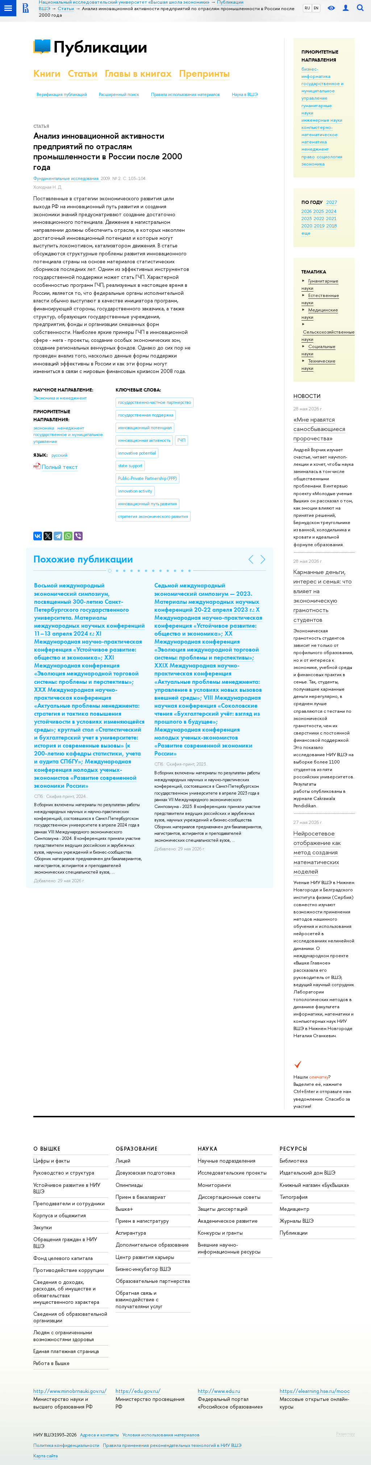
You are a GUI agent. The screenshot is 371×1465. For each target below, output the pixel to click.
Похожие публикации (83, 559)
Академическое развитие (228, 1220)
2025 (318, 211)
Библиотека (294, 1160)
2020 (306, 225)
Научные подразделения (226, 1160)
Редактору (345, 1433)
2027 (331, 202)
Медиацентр (294, 1208)
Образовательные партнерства (153, 1280)
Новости (307, 396)
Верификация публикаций (62, 94)
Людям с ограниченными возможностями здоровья (63, 1335)
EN (316, 8)
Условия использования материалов (161, 1435)
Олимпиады (129, 1184)
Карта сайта (45, 1456)
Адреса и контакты (99, 1435)
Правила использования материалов (185, 94)
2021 (331, 218)
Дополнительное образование (152, 1244)
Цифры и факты (51, 1160)
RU (307, 8)
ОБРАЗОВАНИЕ (137, 1148)
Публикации (100, 46)
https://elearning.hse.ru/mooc (315, 1390)
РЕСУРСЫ (293, 1148)
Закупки (42, 1227)
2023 (306, 218)
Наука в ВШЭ (245, 94)
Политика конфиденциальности (66, 1445)
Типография (294, 1196)
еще (305, 233)
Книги (47, 73)
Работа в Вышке (51, 1363)
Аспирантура (131, 1232)
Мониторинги (214, 1184)
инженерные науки (321, 120)
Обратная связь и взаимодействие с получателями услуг (139, 1299)
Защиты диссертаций (222, 1208)
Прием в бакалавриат (141, 1196)
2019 (319, 225)
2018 (331, 225)
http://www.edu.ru (219, 1390)
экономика (313, 163)
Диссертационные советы (229, 1196)
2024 (331, 211)
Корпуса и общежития (59, 1215)
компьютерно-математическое (319, 131)
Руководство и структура (63, 1172)
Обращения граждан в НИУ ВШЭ (65, 1242)
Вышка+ (124, 1208)
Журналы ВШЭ (297, 1220)
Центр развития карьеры (145, 1256)
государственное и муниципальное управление (322, 90)
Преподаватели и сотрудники (69, 1203)
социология (329, 156)
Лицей (123, 1160)
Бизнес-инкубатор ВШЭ (143, 1268)
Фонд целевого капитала (63, 1258)
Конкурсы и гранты (220, 1232)
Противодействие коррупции (68, 1270)
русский (59, 455)
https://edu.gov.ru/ (138, 1390)
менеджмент (315, 149)
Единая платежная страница (66, 1351)
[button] (109, 570)
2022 (319, 218)
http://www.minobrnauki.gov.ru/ (70, 1390)
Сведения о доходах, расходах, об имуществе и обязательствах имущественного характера (66, 1291)
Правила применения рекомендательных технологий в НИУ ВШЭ (172, 1445)
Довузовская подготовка (145, 1172)
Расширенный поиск (119, 94)
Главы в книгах (138, 73)
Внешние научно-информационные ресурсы (229, 1248)
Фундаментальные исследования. (67, 178)
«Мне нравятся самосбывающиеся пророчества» (319, 429)
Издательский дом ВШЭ (307, 1172)
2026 (306, 211)
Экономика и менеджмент (60, 398)
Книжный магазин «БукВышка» (314, 1184)
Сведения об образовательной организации (70, 1317)
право (308, 156)
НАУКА (208, 1148)
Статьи (82, 73)
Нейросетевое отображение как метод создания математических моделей (317, 852)
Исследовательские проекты (232, 1172)
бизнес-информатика (315, 72)
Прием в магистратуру (142, 1220)
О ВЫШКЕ (47, 1148)
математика (314, 141)
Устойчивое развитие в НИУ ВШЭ (66, 1188)
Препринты (204, 73)
